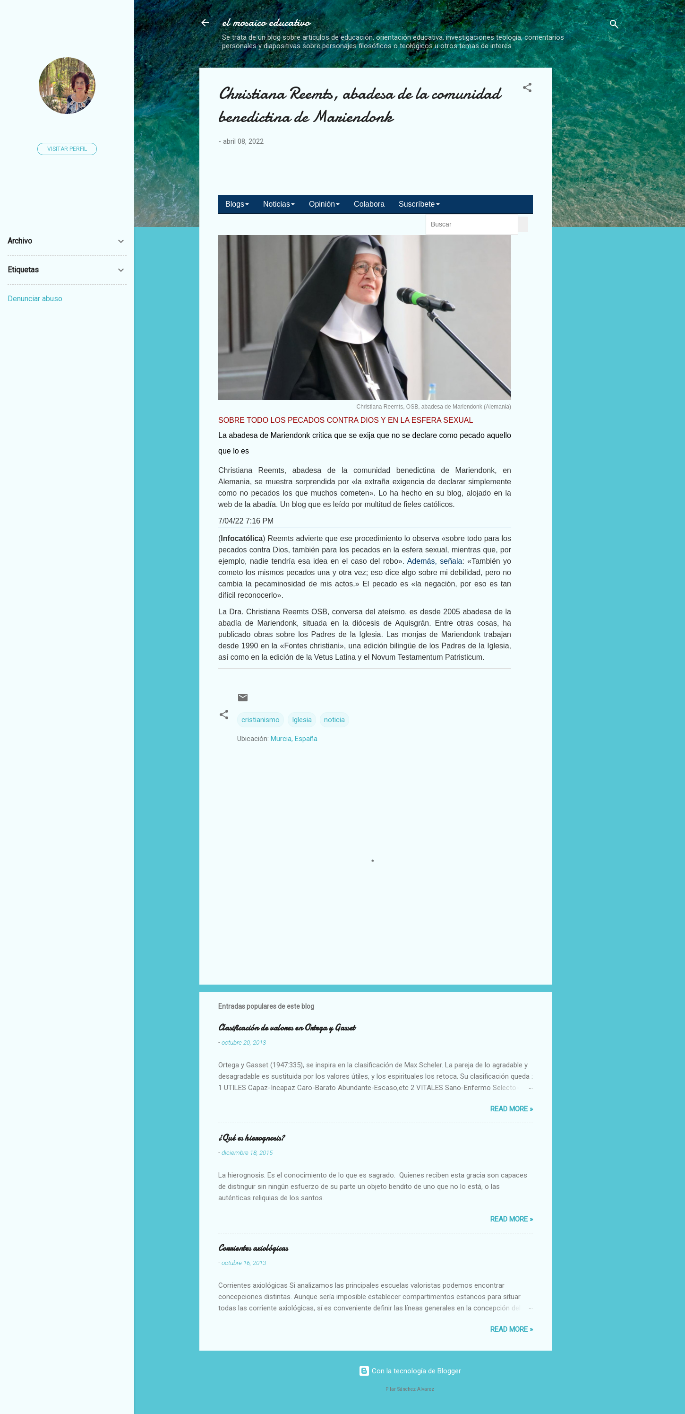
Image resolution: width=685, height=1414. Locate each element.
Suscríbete (419, 204)
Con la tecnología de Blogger (410, 1371)
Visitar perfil (67, 149)
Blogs (237, 204)
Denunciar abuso (35, 298)
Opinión (324, 204)
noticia (334, 720)
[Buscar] (614, 25)
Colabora (369, 204)
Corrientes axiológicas (253, 1248)
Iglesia (302, 720)
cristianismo (260, 720)
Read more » (511, 1109)
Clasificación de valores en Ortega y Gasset (286, 1028)
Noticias (279, 204)
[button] (527, 89)
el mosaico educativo (266, 22)
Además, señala (434, 561)
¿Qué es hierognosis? (251, 1138)
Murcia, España (294, 738)
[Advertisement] (622, 209)
